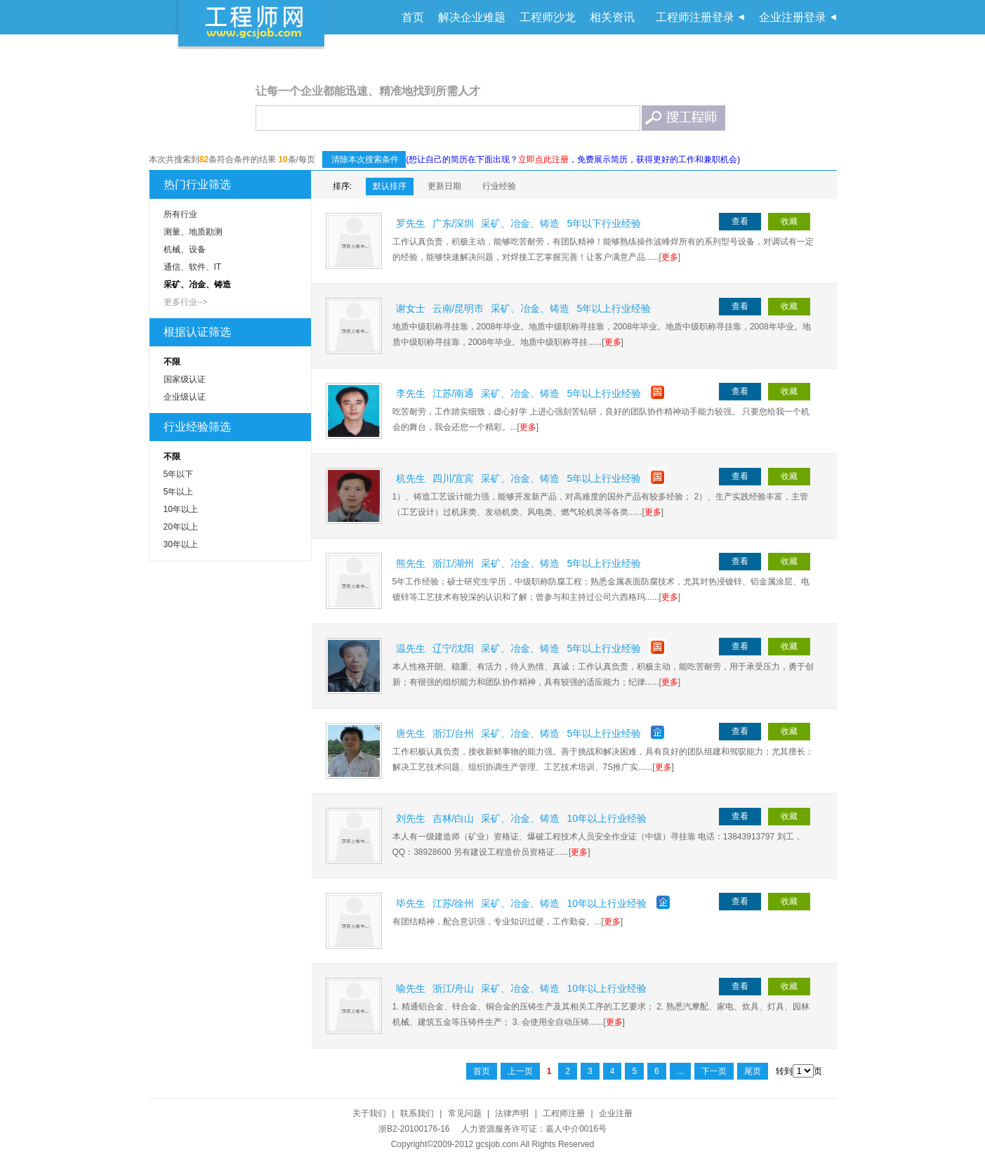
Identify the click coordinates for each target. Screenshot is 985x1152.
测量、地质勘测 (193, 232)
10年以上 (181, 509)
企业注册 (616, 1113)
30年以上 (181, 544)
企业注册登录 (792, 17)
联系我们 (417, 1113)
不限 (172, 362)
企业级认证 (185, 397)
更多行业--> (186, 302)
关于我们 (369, 1113)
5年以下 (179, 474)
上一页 (520, 1071)
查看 (740, 221)
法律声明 (512, 1113)
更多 (669, 257)
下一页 (714, 1071)
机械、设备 (185, 249)
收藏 (789, 221)
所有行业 (180, 214)
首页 (413, 17)
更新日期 (444, 186)
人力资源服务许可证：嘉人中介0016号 (534, 1129)
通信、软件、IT (193, 267)
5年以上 (179, 492)
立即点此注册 (543, 159)
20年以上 (181, 527)
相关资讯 (612, 17)
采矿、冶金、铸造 (197, 284)
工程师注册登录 (695, 17)
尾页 (752, 1071)
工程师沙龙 (548, 17)
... (680, 1071)
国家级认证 (185, 379)
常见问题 (465, 1113)
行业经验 (499, 186)
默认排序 (389, 186)
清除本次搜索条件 (364, 159)
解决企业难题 (471, 17)
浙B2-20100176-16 (413, 1129)
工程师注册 (564, 1113)
